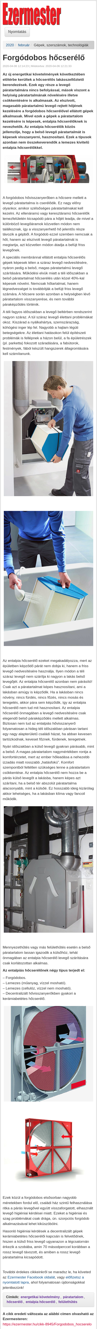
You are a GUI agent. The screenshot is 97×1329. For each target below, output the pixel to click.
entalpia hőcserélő (40, 1302)
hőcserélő (15, 1302)
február (24, 45)
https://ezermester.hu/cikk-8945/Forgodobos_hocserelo (47, 1324)
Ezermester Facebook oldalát (31, 1277)
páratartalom (73, 1297)
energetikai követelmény (40, 1297)
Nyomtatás (17, 32)
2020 (10, 45)
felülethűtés (67, 1302)
